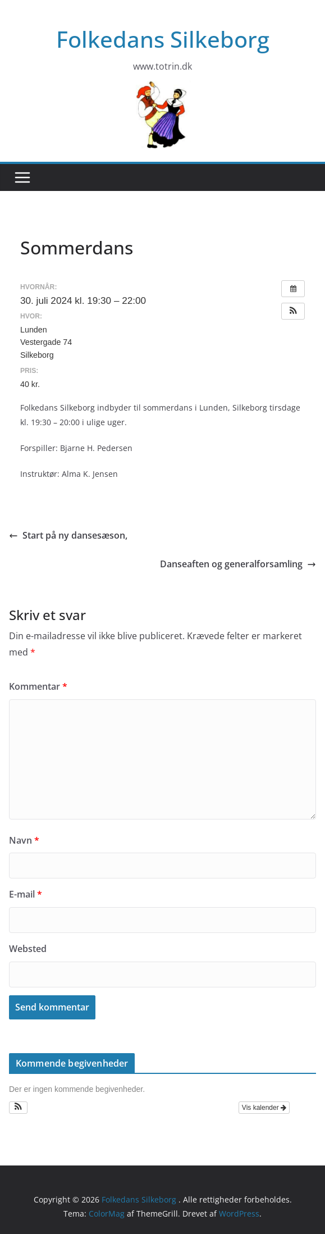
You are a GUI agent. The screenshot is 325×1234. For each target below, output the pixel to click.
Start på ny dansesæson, (68, 535)
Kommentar (38, 686)
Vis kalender (264, 1108)
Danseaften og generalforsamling (238, 564)
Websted (28, 948)
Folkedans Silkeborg (162, 39)
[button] (293, 311)
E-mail (25, 894)
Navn (24, 840)
